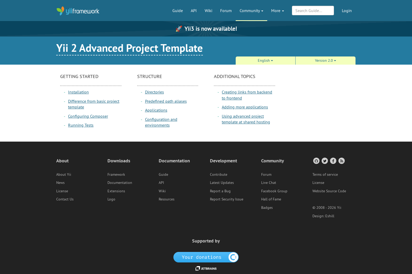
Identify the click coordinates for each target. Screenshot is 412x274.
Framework (116, 174)
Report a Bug (220, 191)
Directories (154, 92)
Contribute (218, 174)
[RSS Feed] (341, 161)
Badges (267, 207)
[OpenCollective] (206, 257)
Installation (78, 92)
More (277, 10)
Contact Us (65, 199)
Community (251, 10)
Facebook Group (274, 191)
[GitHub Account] (316, 161)
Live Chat (268, 182)
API (194, 10)
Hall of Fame (271, 199)
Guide (177, 10)
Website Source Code (329, 191)
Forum (226, 10)
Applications (156, 110)
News (60, 182)
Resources (166, 199)
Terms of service (325, 174)
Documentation (119, 182)
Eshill (329, 216)
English (265, 60)
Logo (111, 199)
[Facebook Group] (332, 161)
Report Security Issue (226, 199)
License (62, 191)
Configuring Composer (88, 116)
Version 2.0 (325, 60)
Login (347, 10)
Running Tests (81, 125)
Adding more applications (245, 107)
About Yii (63, 174)
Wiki (208, 10)
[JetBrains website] (206, 268)
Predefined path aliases (166, 101)
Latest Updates (222, 182)
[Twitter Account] (324, 161)
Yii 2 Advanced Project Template (129, 48)
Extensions (116, 191)
